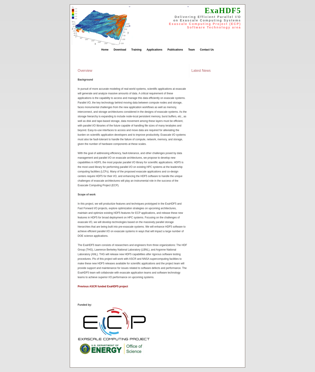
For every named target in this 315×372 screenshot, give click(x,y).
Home (104, 49)
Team (191, 49)
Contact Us (207, 49)
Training (136, 49)
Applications (154, 49)
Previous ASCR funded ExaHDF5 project (103, 286)
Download (120, 49)
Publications (175, 49)
